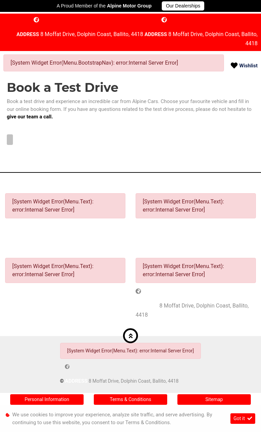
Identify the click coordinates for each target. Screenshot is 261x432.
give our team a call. (30, 117)
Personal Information (46, 399)
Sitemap (214, 399)
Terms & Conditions (130, 399)
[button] (130, 335)
